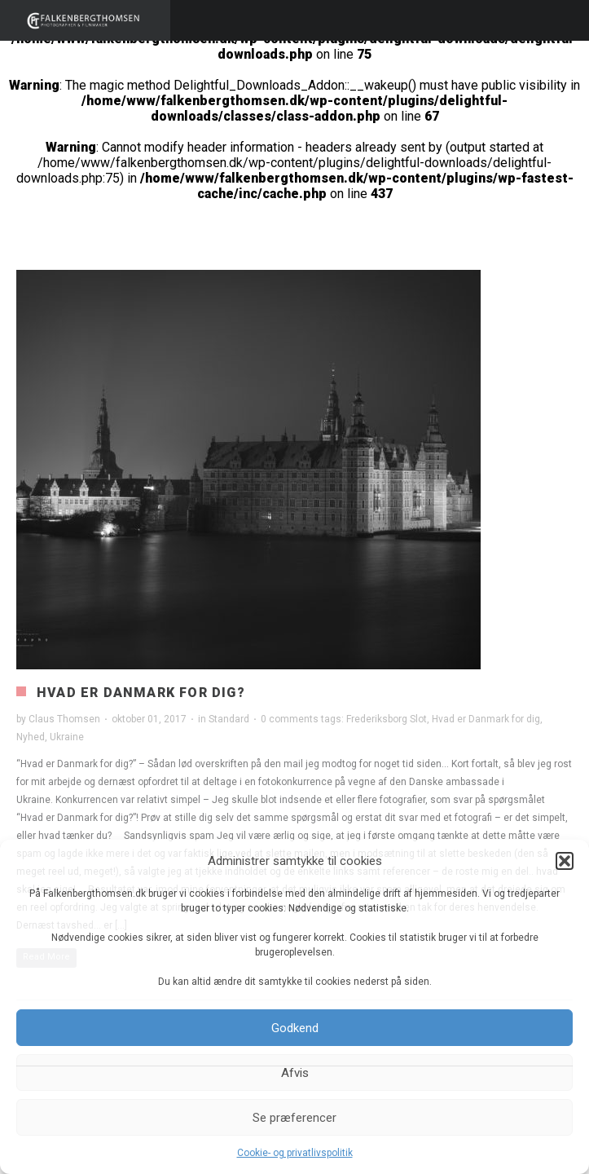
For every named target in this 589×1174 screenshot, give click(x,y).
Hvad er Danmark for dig (486, 719)
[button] (564, 861)
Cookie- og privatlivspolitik (295, 1153)
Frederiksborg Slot (386, 719)
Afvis (295, 1073)
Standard (229, 719)
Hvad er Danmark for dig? (141, 692)
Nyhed (30, 737)
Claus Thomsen (64, 719)
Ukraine (67, 737)
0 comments (290, 719)
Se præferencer (294, 1117)
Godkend (295, 1028)
